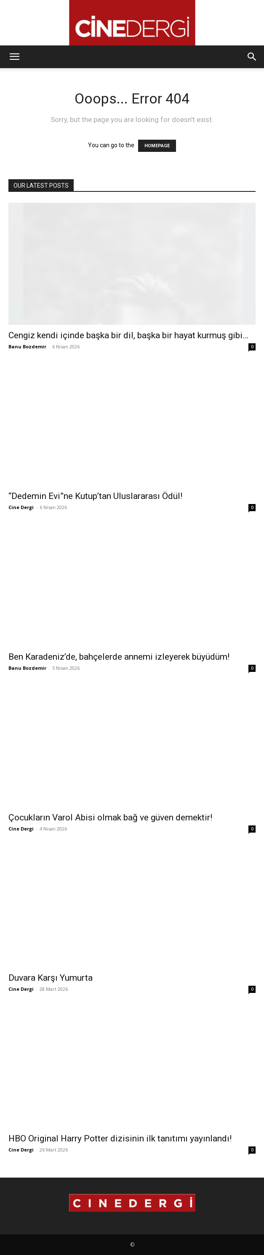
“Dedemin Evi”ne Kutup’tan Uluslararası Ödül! (95, 496)
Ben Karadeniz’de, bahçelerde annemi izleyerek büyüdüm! (118, 657)
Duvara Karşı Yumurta (50, 978)
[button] (14, 56)
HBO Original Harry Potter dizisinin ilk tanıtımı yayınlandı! (120, 1138)
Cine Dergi (21, 507)
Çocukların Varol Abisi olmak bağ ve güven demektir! (110, 817)
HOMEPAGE (157, 146)
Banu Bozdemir (27, 346)
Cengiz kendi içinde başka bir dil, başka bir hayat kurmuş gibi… (128, 335)
